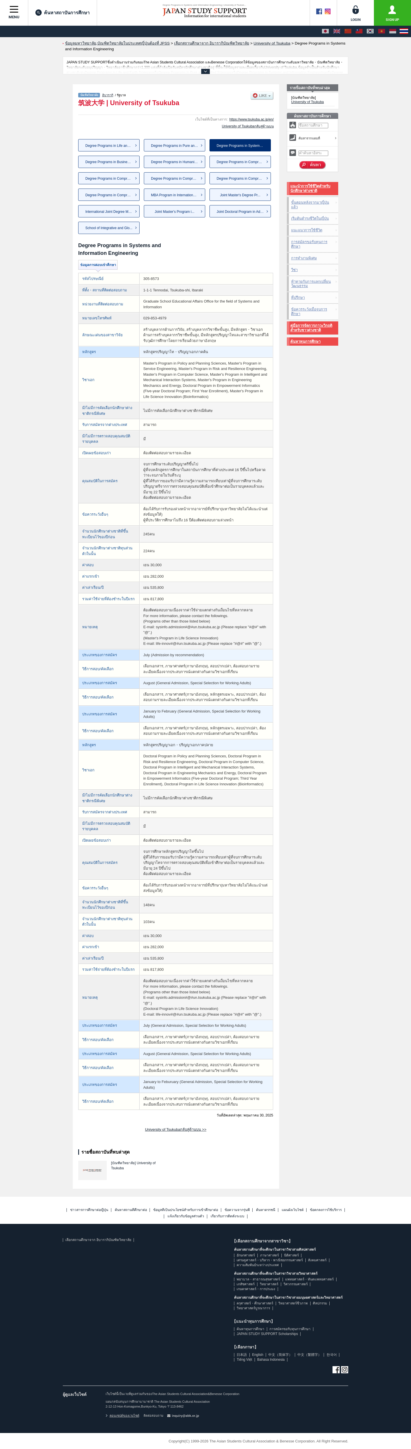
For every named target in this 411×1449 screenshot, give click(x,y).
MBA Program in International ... (175, 195)
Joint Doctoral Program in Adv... (241, 212)
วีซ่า (294, 270)
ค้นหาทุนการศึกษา (305, 341)
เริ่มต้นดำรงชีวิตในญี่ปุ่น (310, 218)
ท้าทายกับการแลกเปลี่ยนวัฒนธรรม (311, 283)
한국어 (332, 1355)
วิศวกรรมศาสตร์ (295, 1284)
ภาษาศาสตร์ (269, 1255)
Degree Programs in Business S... (111, 162)
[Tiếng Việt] (381, 31)
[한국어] (370, 31)
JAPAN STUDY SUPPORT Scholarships (267, 1334)
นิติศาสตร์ (291, 1255)
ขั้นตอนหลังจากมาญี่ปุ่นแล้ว (310, 204)
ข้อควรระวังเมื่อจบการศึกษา (309, 311)
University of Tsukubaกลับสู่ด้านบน (248, 126)
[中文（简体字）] (348, 31)
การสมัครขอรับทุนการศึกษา (309, 244)
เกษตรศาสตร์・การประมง (256, 1289)
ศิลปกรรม (320, 1303)
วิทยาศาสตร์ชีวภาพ (293, 1303)
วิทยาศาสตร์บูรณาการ (253, 1308)
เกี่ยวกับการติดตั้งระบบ (227, 1216)
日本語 (242, 1355)
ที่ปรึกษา (298, 297)
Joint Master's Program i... (174, 212)
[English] (337, 31)
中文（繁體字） (309, 1355)
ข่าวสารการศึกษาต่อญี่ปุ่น (89, 1210)
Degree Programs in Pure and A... (176, 146)
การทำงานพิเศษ (304, 258)
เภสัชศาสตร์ (246, 1284)
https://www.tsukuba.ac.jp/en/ (251, 119)
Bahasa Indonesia (271, 1360)
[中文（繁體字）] (359, 31)
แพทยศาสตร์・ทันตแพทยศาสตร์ (309, 1279)
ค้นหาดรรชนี (265, 1210)
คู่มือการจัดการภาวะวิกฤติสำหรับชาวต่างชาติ (311, 327)
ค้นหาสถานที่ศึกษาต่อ (131, 1210)
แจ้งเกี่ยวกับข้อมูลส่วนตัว (186, 1216)
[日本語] (325, 31)
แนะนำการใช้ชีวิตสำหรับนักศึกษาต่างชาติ (310, 188)
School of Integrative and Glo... (108, 228)
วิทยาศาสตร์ (269, 1284)
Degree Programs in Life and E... (110, 146)
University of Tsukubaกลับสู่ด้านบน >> (175, 1129)
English (257, 1355)
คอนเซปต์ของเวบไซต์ (122, 1415)
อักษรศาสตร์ (246, 1255)
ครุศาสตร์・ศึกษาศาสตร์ (255, 1303)
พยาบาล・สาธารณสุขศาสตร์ (258, 1279)
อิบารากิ (107, 95)
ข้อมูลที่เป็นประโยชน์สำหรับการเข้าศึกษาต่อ (185, 1210)
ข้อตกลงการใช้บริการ (326, 1210)
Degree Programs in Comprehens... (244, 162)
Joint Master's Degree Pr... (240, 195)
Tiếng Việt (244, 1360)
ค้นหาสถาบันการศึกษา (62, 12)
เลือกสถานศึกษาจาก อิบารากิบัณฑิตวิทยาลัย (98, 1240)
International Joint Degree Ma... (109, 212)
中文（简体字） (280, 1355)
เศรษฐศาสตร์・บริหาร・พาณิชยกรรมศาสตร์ (270, 1260)
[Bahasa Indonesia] (392, 31)
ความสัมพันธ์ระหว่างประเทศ (258, 1265)
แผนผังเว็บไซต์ (293, 1210)
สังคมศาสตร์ (317, 1260)
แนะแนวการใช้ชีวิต (306, 230)
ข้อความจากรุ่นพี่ (237, 1210)
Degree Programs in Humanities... (177, 162)
